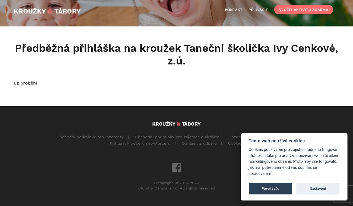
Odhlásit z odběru (199, 143)
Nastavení (318, 188)
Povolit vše (270, 188)
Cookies (236, 143)
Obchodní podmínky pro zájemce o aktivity (177, 137)
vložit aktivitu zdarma (303, 9)
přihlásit (258, 9)
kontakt (233, 9)
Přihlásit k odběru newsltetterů (140, 143)
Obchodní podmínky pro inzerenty (90, 137)
